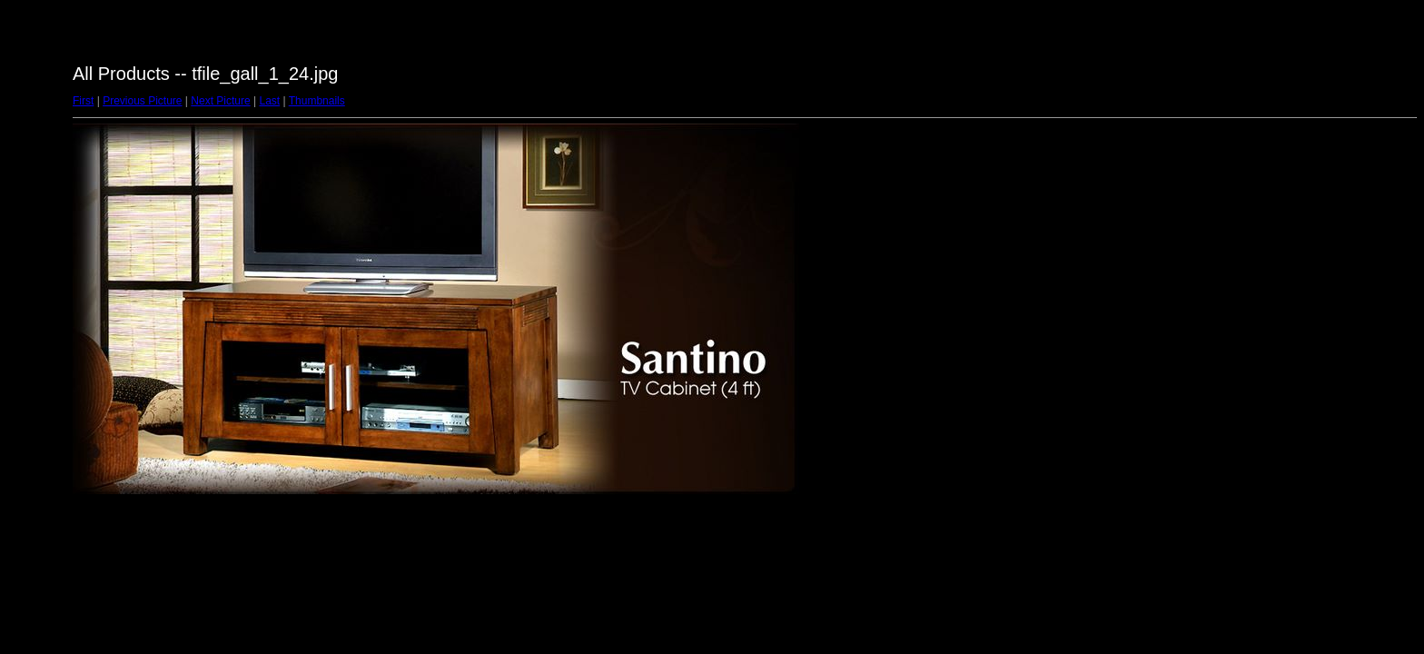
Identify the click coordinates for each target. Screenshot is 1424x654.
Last (269, 100)
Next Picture (220, 100)
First (83, 100)
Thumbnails (317, 100)
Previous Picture (142, 100)
